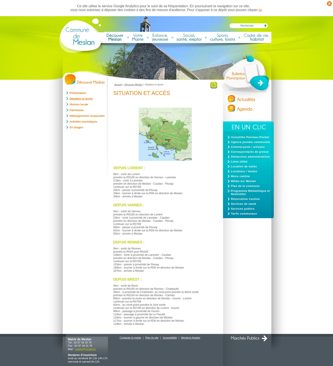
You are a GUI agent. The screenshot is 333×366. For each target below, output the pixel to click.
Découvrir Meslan (133, 84)
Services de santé (243, 203)
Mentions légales (190, 337)
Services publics (243, 208)
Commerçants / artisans (248, 146)
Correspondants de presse (250, 151)
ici (260, 10)
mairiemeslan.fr (85, 349)
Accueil (118, 84)
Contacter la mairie (130, 337)
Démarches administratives (250, 156)
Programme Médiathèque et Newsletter (250, 192)
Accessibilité (170, 337)
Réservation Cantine (245, 199)
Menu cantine (240, 176)
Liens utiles (239, 161)
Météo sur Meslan (243, 181)
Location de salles (244, 166)
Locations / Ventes (244, 171)
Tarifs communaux (244, 213)
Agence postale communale (250, 142)
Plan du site (152, 337)
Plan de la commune (245, 186)
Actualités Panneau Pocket (250, 137)
